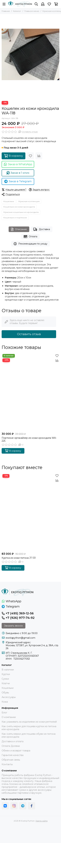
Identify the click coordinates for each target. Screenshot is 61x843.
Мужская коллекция (29, 201)
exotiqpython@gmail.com (20, 637)
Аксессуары (9, 697)
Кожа (5, 701)
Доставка (41, 229)
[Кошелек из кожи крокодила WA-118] (30, 54)
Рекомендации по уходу (30, 243)
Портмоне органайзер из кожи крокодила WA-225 (29, 439)
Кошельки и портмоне (15, 217)
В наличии (8, 669)
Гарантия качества (12, 755)
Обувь (5, 692)
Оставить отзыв (29, 334)
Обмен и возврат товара (16, 750)
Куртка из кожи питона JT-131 (19, 557)
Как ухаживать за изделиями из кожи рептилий (29, 721)
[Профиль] (43, 4)
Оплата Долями (11, 746)
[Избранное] (49, 4)
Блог (4, 712)
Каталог (17, 11)
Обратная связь (11, 759)
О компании (9, 717)
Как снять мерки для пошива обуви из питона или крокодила (28, 735)
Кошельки (8, 201)
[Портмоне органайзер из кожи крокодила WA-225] (30, 392)
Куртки (6, 674)
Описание (19, 229)
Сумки (5, 678)
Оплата (30, 236)
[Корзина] (56, 4)
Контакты (7, 764)
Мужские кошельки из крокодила (21, 212)
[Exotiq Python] (20, 4)
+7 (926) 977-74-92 (18, 618)
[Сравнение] (38, 155)
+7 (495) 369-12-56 (18, 613)
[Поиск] (36, 4)
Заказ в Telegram (17, 181)
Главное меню (31, 11)
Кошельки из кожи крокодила (19, 207)
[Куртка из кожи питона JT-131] (30, 512)
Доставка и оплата (12, 741)
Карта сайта (41, 821)
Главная (6, 11)
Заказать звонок (13, 625)
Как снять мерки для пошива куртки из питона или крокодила (29, 728)
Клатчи (6, 683)
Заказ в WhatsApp (18, 164)
